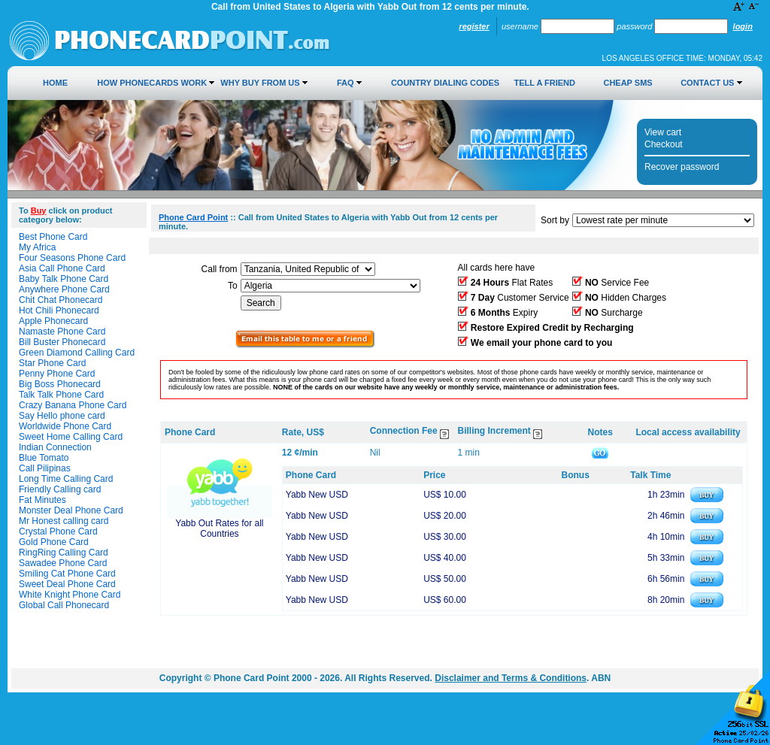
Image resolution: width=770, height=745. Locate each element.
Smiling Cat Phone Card (67, 573)
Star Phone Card (52, 363)
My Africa (37, 247)
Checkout (663, 144)
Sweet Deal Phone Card (67, 584)
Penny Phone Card (57, 373)
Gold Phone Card (54, 542)
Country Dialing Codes (445, 82)
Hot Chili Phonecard (59, 310)
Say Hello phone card (62, 415)
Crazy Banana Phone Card (72, 405)
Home (55, 82)
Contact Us (707, 82)
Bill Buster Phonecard (62, 342)
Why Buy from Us (259, 82)
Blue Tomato (44, 458)
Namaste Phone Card (62, 331)
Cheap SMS (627, 82)
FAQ (345, 82)
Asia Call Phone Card (62, 268)
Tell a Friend (544, 82)
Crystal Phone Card (58, 531)
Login (743, 26)
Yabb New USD (317, 494)
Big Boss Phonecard (60, 384)
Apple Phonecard (53, 321)
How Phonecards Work (152, 82)
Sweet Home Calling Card (71, 437)
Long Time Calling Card (66, 479)
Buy (39, 210)
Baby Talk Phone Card (63, 279)
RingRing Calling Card (63, 552)
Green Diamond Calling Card (77, 352)
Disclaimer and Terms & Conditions (511, 678)
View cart (662, 132)
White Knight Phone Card (69, 594)
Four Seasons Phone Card (72, 258)
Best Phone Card (53, 237)
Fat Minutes (42, 500)
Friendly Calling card (60, 489)
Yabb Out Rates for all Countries (219, 528)
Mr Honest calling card (63, 521)
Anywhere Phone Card (64, 289)
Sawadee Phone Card (63, 563)
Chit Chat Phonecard (60, 300)
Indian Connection (55, 447)
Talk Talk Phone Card (61, 394)
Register (474, 26)
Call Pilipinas (45, 468)
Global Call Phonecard (64, 605)
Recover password (681, 167)
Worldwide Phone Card (65, 426)
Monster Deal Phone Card (71, 510)
